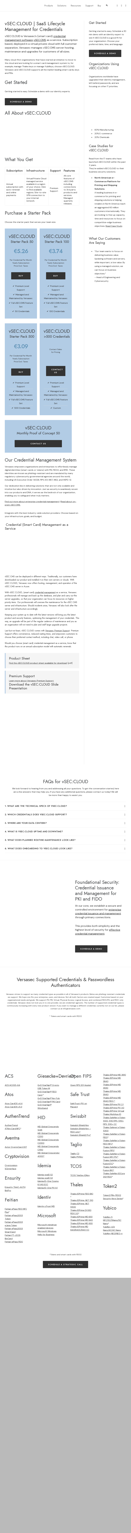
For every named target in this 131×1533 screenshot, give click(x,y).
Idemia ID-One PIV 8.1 (48, 1187)
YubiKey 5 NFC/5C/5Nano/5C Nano (112, 1220)
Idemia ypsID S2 (45, 1174)
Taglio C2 (74, 1153)
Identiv (44, 1197)
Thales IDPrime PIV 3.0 (113, 1107)
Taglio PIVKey (76, 1156)
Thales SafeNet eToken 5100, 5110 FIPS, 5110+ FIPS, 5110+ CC (114, 1120)
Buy (99, 5)
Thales (76, 1184)
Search (77, 1516)
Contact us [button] (57, 371)
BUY (28, 1493)
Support (89, 5)
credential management (45, 592)
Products (48, 5)
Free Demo (31, 1490)
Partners (114, 1482)
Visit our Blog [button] (85, 1438)
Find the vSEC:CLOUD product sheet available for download (38, 663)
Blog (70, 1472)
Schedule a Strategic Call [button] (65, 1264)
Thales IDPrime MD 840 (81, 1220)
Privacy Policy (57, 1516)
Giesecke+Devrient (56, 1076)
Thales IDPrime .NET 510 (81, 1200)
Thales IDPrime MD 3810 (114, 1074)
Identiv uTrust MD (46, 1206)
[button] (117, 5)
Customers (115, 1479)
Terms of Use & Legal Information (76, 1513)
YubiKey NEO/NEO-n (112, 1233)
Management (116, 1472)
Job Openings (116, 1486)
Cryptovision (17, 1156)
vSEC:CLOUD (32, 1469)
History (113, 1469)
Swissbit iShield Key (79, 1125)
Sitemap (68, 1516)
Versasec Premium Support (57, 630)
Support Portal (96, 1465)
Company (115, 1457)
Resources (76, 5)
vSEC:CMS (40, 40)
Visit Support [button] (19, 1392)
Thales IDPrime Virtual (113, 1111)
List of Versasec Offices (50, 1513)
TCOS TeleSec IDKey (80, 1175)
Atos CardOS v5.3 (13, 1106)
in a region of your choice (35, 185)
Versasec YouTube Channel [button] (27, 1330)
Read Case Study (114, 226)
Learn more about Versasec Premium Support (31, 680)
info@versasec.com (13, 1467)
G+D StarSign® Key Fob (49, 1098)
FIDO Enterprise (54, 1465)
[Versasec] (17, 6)
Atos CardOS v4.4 (13, 1103)
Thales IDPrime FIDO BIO (81, 1193)
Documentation (96, 1469)
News (77, 1486)
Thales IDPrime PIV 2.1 (113, 1104)
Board (113, 1476)
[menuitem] (49, 5)
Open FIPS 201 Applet (80, 1085)
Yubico (109, 1207)
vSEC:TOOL (31, 1479)
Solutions (61, 5)
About (113, 1465)
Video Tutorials (96, 1472)
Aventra (12, 1138)
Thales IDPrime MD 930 (81, 1223)
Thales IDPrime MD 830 (81, 1216)
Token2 (110, 1186)
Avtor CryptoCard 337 (16, 1147)
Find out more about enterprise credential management (32, 501)
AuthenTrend (17, 1116)
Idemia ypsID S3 (45, 1177)
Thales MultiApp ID (112, 1114)
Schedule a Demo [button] (21, 101)
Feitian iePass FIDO (14, 1241)
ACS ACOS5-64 (12, 1085)
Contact (114, 1497)
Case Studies (74, 1465)
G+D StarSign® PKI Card (49, 1101)
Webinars (72, 1469)
